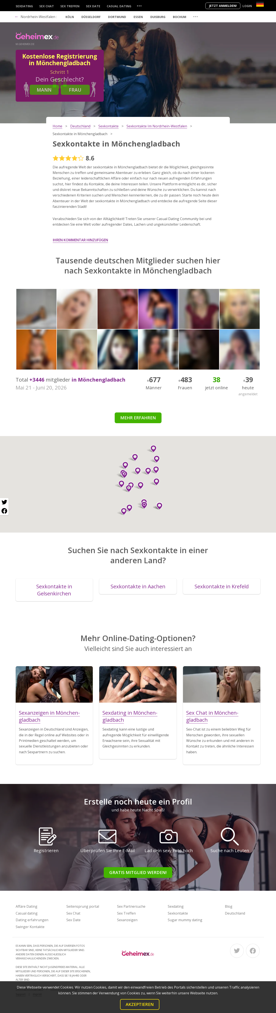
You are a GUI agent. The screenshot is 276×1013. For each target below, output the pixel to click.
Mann (44, 89)
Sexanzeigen (127, 920)
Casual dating (119, 6)
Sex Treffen (69, 6)
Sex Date (93, 6)
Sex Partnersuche (131, 906)
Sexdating (24, 6)
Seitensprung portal (82, 906)
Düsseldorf (91, 17)
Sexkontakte (178, 913)
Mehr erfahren (138, 418)
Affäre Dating (26, 906)
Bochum (179, 17)
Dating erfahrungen (32, 920)
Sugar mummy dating (185, 920)
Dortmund (117, 17)
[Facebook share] (4, 511)
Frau (75, 89)
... (139, 5)
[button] (128, 508)
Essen (138, 17)
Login (247, 6)
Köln (70, 17)
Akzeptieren (140, 1004)
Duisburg (157, 17)
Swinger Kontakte (30, 926)
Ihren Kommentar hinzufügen (80, 240)
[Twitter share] (4, 502)
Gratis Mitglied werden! (138, 872)
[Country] (260, 4)
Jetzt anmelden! (223, 6)
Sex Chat (46, 6)
